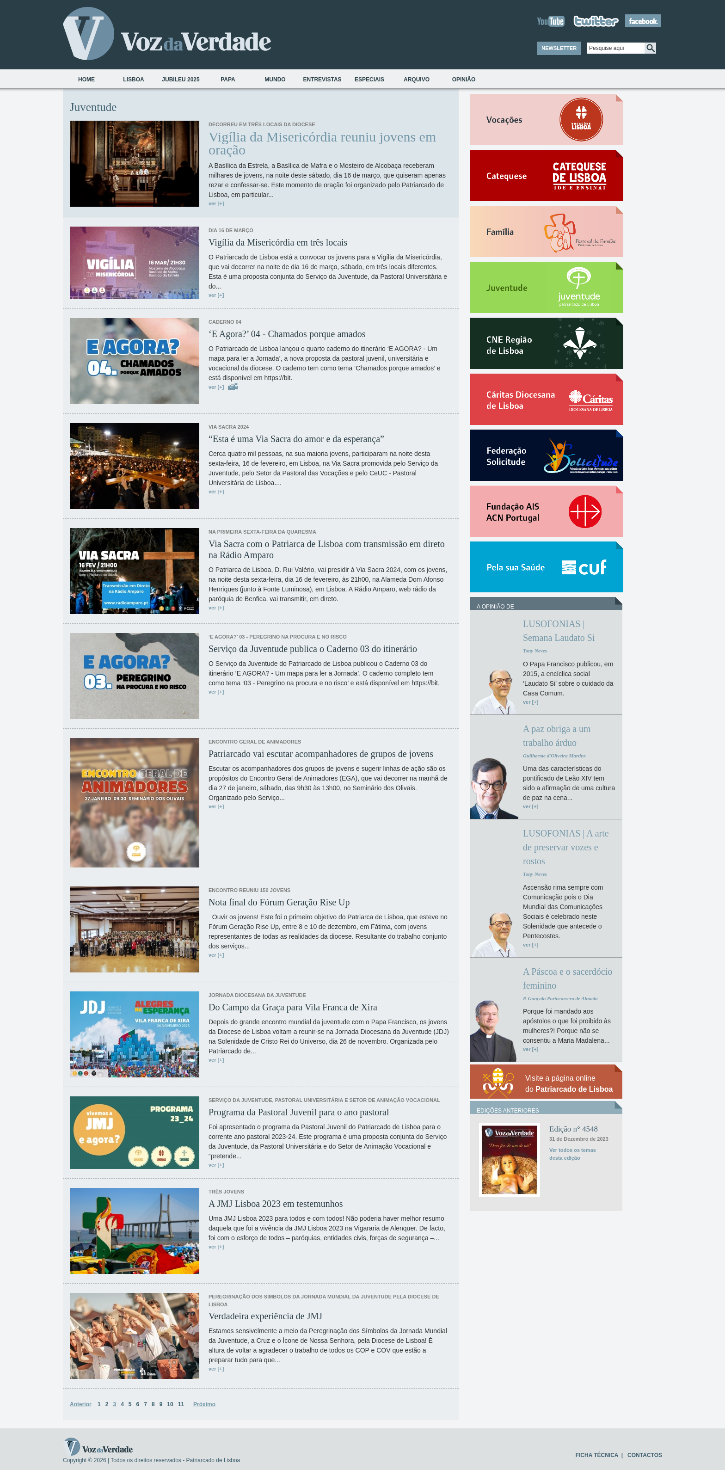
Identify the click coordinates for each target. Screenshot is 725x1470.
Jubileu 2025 (180, 79)
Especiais (369, 79)
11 (181, 1404)
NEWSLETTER (559, 48)
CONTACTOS (644, 1455)
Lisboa (133, 79)
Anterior (81, 1404)
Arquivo (417, 79)
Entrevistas (322, 79)
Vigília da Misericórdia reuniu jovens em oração (322, 143)
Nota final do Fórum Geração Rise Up (279, 902)
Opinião (464, 79)
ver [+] (216, 203)
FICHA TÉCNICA (597, 1455)
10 (170, 1404)
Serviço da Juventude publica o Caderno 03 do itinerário (313, 649)
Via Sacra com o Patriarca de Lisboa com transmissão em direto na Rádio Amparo (327, 549)
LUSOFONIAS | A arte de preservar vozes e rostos (566, 847)
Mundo (274, 79)
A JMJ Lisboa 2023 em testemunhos (276, 1204)
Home (86, 79)
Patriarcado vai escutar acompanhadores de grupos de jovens (321, 754)
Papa (228, 79)
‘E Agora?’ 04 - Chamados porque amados (287, 334)
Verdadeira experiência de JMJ (265, 1316)
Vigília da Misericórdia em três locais (278, 242)
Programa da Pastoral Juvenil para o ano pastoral (299, 1112)
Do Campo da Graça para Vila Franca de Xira (293, 1007)
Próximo (204, 1404)
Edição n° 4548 (573, 1129)
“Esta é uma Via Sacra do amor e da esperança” (296, 439)
